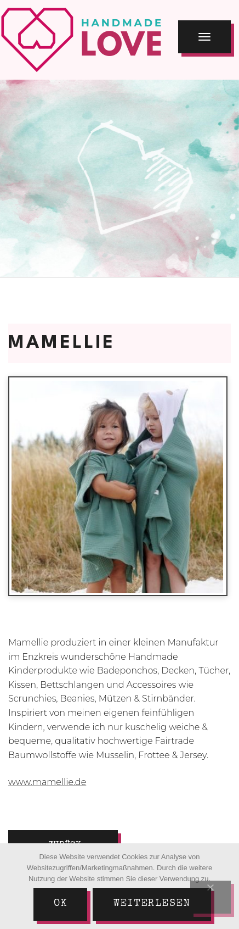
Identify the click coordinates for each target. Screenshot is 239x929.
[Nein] (210, 897)
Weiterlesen (152, 904)
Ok (60, 904)
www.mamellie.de (47, 782)
